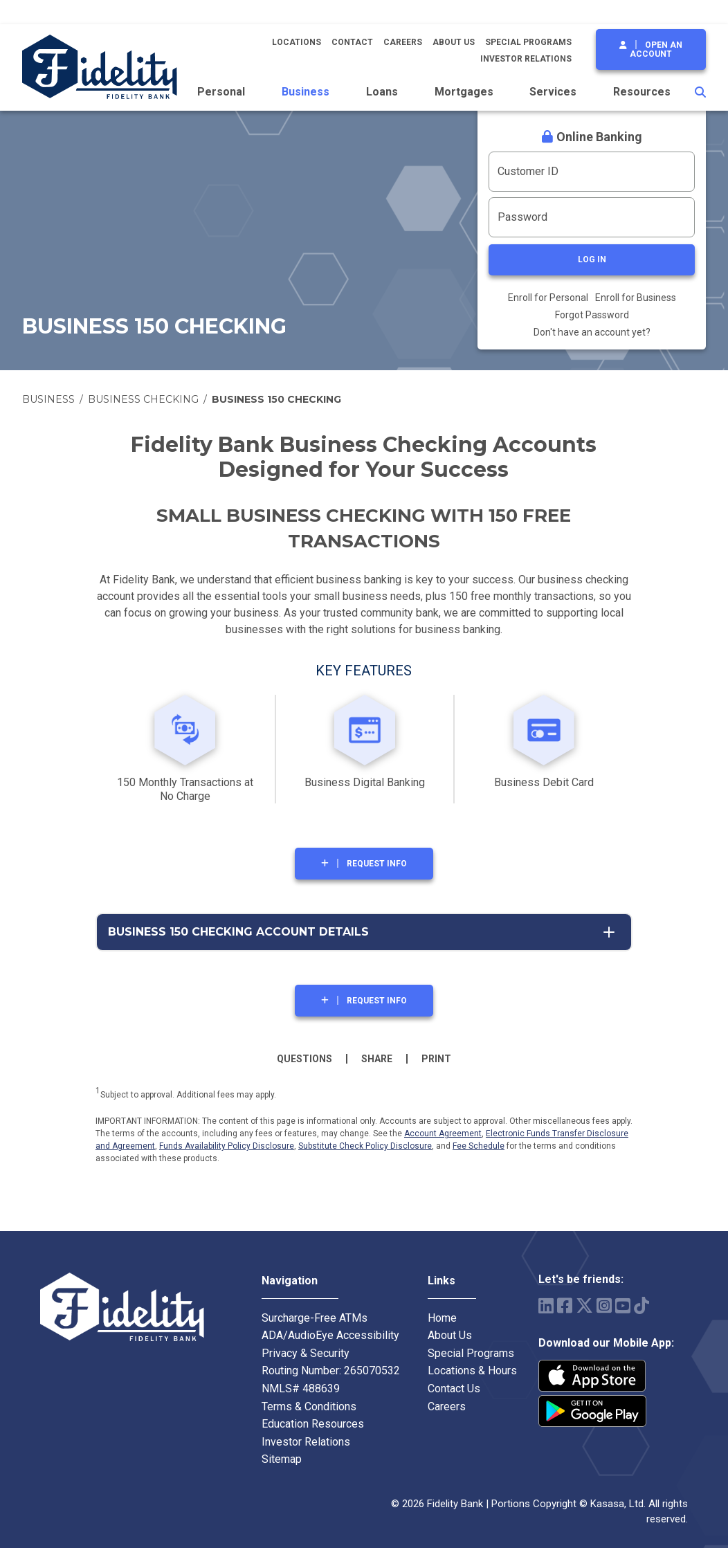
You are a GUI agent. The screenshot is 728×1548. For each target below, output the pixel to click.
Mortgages (464, 91)
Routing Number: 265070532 (331, 1370)
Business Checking (143, 399)
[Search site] (700, 92)
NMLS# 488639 (301, 1388)
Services (552, 91)
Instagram (604, 1305)
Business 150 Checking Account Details (238, 931)
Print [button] (436, 1059)
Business (305, 91)
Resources (642, 91)
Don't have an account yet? (592, 332)
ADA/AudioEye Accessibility (330, 1335)
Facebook (564, 1305)
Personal (221, 91)
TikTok (641, 1305)
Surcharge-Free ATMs (314, 1317)
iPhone (592, 1376)
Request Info (377, 863)
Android (592, 1411)
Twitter (584, 1305)
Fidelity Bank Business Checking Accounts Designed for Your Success (364, 457)
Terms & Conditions (309, 1406)
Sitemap (282, 1459)
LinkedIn (546, 1305)
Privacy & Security (305, 1353)
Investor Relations (526, 59)
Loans (382, 91)
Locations (296, 42)
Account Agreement (443, 1133)
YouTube (622, 1305)
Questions (304, 1059)
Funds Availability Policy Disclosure (226, 1146)
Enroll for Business (635, 297)
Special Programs (528, 42)
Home (442, 1317)
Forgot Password (592, 314)
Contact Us (454, 1388)
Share (376, 1059)
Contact (352, 42)
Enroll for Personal (548, 297)
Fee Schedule (478, 1146)
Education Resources (313, 1423)
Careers (402, 42)
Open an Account (656, 49)
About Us (454, 42)
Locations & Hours (472, 1370)
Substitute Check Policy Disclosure (365, 1146)
